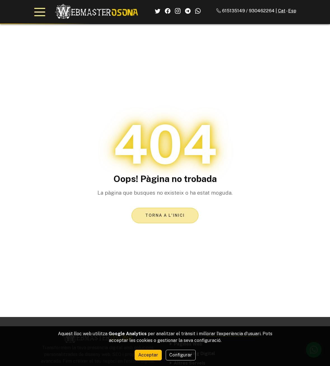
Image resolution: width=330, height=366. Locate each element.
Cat (281, 10)
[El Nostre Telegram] (188, 11)
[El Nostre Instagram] (178, 11)
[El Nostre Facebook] (167, 11)
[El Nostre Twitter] (157, 11)
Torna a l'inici (165, 215)
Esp (292, 10)
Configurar (180, 355)
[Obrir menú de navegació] (39, 12)
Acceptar (148, 355)
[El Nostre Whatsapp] (198, 11)
